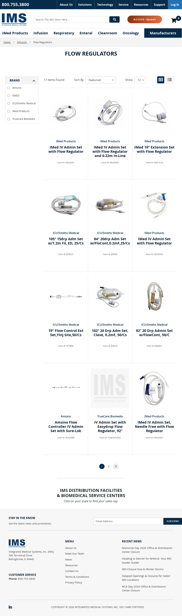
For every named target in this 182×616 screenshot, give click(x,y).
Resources (141, 5)
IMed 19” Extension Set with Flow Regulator (154, 149)
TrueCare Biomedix (21, 119)
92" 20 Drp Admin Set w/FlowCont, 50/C (154, 332)
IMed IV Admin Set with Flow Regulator (65, 149)
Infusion (22, 42)
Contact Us (71, 571)
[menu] (91, 33)
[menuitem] (15, 33)
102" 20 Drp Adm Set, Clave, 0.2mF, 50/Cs (110, 332)
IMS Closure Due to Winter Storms (143, 569)
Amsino (14, 87)
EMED (13, 95)
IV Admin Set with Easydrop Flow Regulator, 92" (110, 426)
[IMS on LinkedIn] (12, 607)
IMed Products (18, 111)
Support (159, 5)
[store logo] (14, 19)
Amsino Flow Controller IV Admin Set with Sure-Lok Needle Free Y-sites (65, 428)
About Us (66, 5)
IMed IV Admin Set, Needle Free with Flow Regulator (154, 426)
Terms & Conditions (77, 576)
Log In (175, 5)
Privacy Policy (73, 582)
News (68, 559)
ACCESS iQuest (144, 19)
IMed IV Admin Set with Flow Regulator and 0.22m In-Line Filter (110, 153)
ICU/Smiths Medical (21, 103)
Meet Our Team (74, 553)
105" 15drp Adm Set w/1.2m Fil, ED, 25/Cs (66, 241)
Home (7, 42)
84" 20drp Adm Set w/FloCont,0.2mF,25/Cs (110, 241)
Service (123, 5)
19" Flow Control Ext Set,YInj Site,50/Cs (65, 332)
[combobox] (77, 19)
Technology (105, 5)
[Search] (114, 19)
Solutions (85, 5)
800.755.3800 (15, 4)
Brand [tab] (15, 80)
